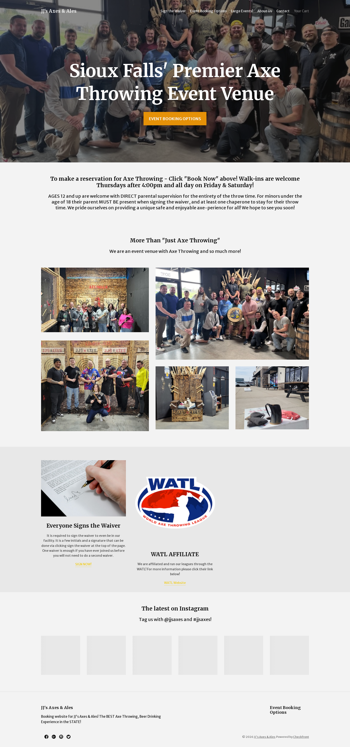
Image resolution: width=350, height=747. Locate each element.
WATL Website (175, 583)
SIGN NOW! (83, 564)
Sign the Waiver (173, 11)
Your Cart (301, 11)
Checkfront (301, 737)
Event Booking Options (208, 11)
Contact (283, 11)
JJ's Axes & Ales (59, 11)
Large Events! (242, 11)
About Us (264, 11)
